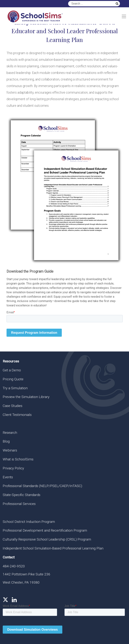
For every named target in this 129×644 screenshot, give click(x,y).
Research (10, 432)
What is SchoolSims (18, 459)
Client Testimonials (17, 415)
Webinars (10, 450)
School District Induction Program (29, 522)
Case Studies (12, 406)
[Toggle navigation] (124, 16)
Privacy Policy (13, 468)
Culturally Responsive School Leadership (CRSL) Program (47, 539)
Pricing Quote (13, 379)
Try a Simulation (15, 388)
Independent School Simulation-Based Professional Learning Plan (53, 548)
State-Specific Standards (21, 495)
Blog (6, 441)
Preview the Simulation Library (26, 397)
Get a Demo (12, 370)
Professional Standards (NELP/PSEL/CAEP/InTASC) (42, 486)
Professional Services (19, 504)
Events (8, 477)
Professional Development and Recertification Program (45, 530)
